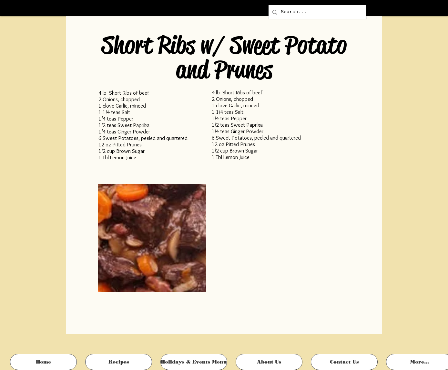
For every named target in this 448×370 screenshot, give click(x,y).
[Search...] (317, 12)
